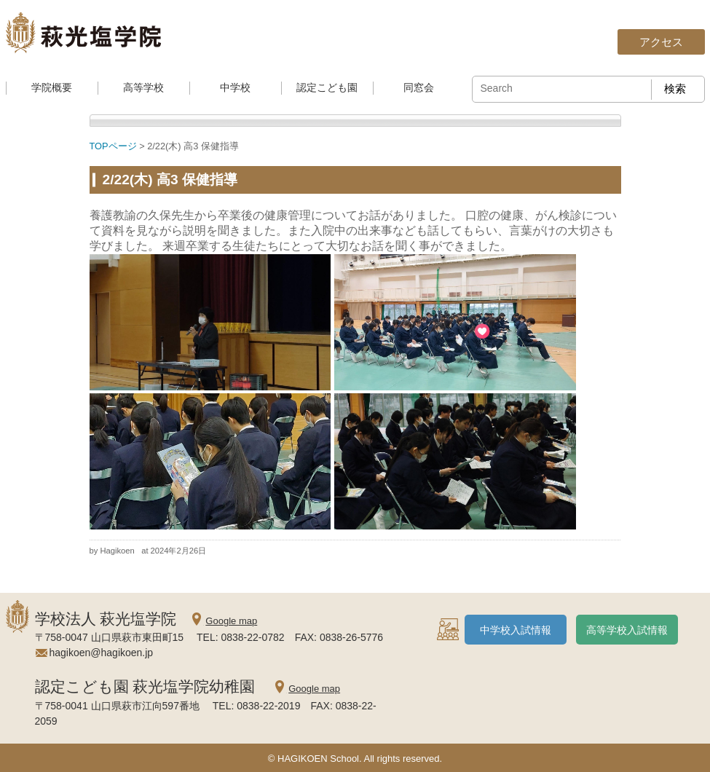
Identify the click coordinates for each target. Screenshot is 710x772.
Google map (231, 620)
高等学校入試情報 (627, 630)
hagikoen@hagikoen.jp (102, 652)
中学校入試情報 (515, 630)
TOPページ (113, 146)
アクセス (661, 42)
